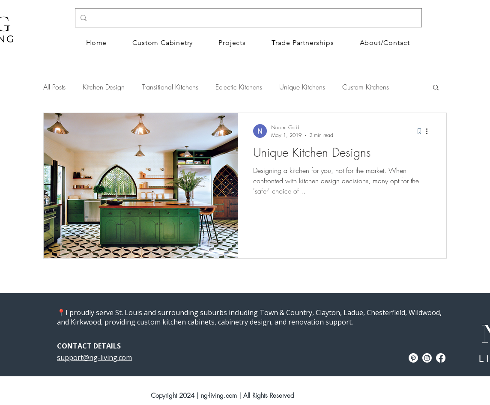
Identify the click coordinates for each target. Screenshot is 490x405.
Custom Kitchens (365, 87)
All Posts (54, 87)
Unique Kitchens (302, 87)
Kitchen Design (104, 87)
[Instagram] (427, 358)
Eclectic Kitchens (238, 87)
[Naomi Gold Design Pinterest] (413, 358)
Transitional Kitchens (170, 87)
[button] (436, 87)
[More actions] (429, 131)
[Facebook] (440, 358)
